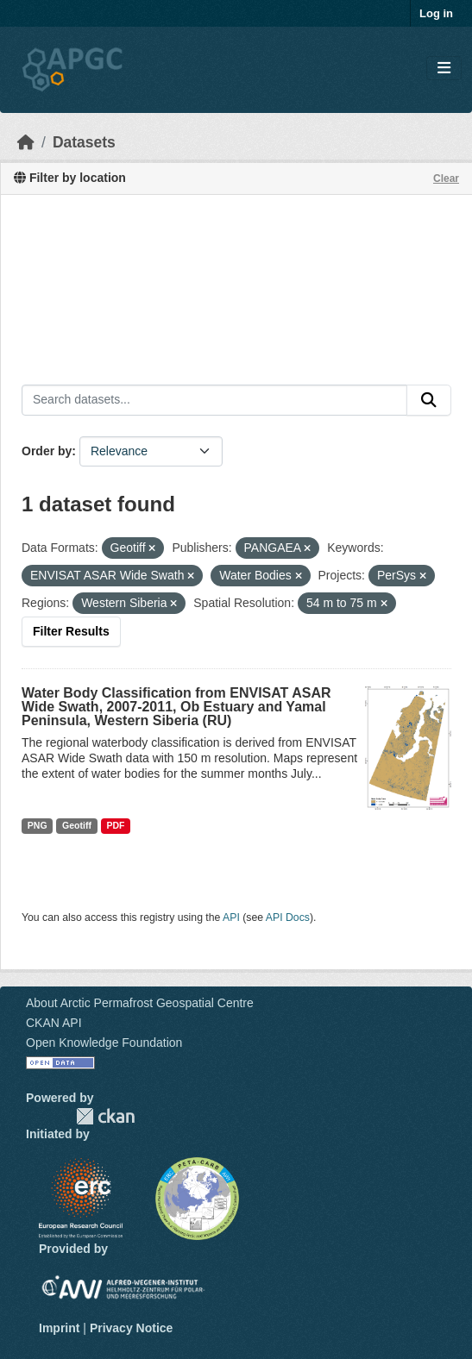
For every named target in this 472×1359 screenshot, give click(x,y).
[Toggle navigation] (444, 68)
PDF (115, 825)
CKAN (105, 1116)
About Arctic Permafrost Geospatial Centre (140, 1003)
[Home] (26, 142)
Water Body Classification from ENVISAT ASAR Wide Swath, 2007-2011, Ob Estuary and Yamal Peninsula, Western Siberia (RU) (176, 707)
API (231, 917)
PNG (37, 825)
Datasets (84, 142)
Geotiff (76, 825)
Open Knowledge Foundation (104, 1042)
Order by (47, 451)
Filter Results (71, 631)
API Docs (288, 917)
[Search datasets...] (214, 400)
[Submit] (428, 400)
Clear (446, 178)
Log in (436, 13)
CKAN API (54, 1023)
